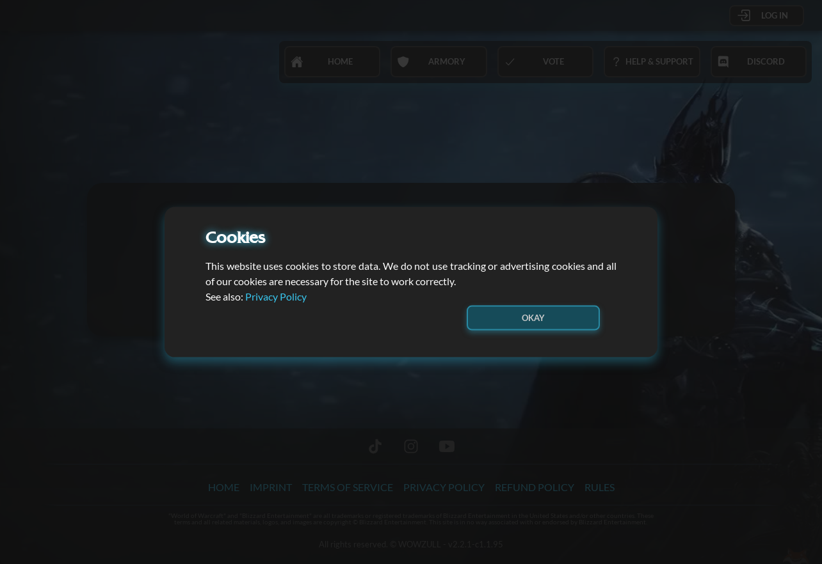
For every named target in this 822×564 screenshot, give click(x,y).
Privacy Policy (276, 296)
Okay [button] (533, 317)
